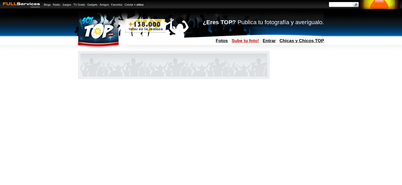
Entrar (269, 40)
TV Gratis (79, 4)
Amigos (104, 4)
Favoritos (116, 4)
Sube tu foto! (245, 40)
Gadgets (92, 4)
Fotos (222, 40)
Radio (56, 4)
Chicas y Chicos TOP (301, 40)
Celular (129, 4)
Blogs (47, 4)
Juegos (66, 4)
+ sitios (139, 4)
